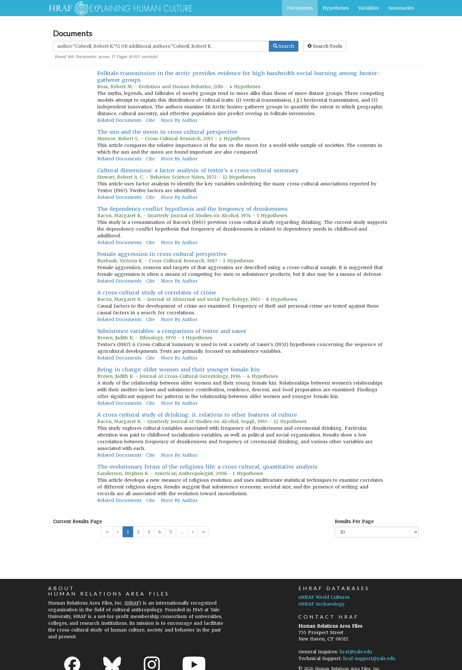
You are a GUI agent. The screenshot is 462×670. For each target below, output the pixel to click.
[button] (193, 531)
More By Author (179, 120)
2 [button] (138, 532)
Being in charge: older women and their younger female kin (178, 369)
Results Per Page (354, 521)
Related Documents (119, 120)
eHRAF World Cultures (324, 597)
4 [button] (159, 532)
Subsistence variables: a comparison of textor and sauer (172, 331)
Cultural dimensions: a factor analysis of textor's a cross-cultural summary (197, 170)
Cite (150, 120)
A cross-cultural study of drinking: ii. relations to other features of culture (197, 414)
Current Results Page (77, 521)
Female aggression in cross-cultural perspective (162, 254)
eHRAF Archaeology (321, 604)
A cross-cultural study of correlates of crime (156, 292)
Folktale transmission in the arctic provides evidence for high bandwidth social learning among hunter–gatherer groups (238, 76)
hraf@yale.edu (356, 652)
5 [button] (170, 532)
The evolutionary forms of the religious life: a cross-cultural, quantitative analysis (207, 466)
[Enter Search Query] (161, 46)
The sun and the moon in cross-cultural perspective (167, 132)
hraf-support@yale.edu (369, 658)
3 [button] (149, 532)
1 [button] (128, 532)
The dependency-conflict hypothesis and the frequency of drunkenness (192, 209)
